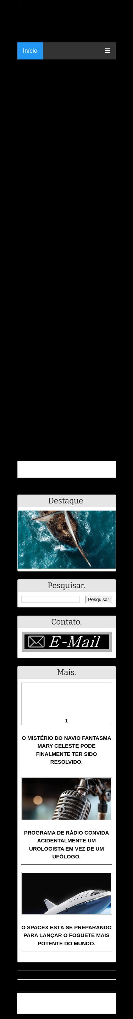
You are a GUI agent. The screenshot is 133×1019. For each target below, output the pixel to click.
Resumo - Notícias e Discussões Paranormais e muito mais (69, 1000)
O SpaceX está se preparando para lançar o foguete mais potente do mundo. (66, 935)
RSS (107, 1009)
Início (30, 50)
